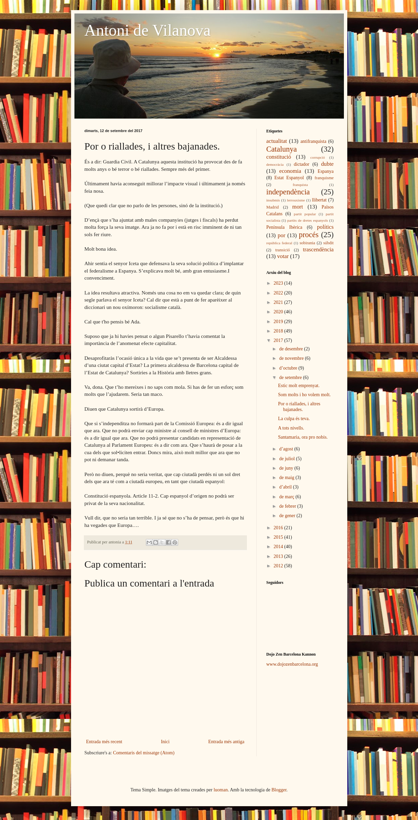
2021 (279, 302)
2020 (279, 311)
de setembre (291, 377)
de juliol (287, 458)
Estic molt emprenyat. (298, 385)
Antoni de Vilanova (148, 30)
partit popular (305, 214)
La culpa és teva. (294, 418)
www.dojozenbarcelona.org (292, 664)
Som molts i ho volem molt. (304, 394)
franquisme (324, 178)
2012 (279, 565)
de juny (286, 468)
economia (290, 171)
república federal (279, 243)
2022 (279, 292)
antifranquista (313, 141)
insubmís (273, 200)
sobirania (307, 243)
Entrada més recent (104, 741)
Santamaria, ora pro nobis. (302, 437)
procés (308, 234)
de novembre (292, 358)
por (281, 235)
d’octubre (288, 368)
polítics (325, 227)
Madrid (272, 207)
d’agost (286, 448)
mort (297, 206)
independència (288, 192)
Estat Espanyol (289, 177)
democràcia (275, 164)
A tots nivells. (291, 428)
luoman (221, 789)
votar (283, 256)
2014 (279, 546)
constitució (278, 157)
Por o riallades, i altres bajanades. (299, 406)
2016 (279, 527)
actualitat (276, 141)
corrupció (317, 157)
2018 (279, 331)
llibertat (319, 199)
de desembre (291, 348)
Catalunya (281, 149)
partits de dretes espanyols (307, 220)
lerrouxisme (296, 200)
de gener (287, 515)
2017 (279, 340)
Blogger (278, 789)
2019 (279, 321)
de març (287, 496)
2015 (279, 537)
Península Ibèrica (284, 227)
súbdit (328, 243)
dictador (301, 164)
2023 (279, 283)
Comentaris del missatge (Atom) (143, 752)
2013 (279, 556)
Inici (165, 741)
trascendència (318, 249)
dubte (327, 164)
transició (282, 250)
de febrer (288, 506)
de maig (287, 477)
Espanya (325, 171)
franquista (300, 185)
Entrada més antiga (226, 741)
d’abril (286, 487)
